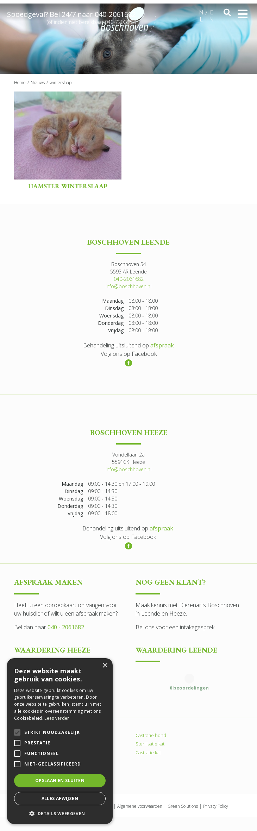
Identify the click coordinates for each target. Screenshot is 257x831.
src (227, 12)
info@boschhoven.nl (128, 286)
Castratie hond (151, 735)
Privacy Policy (215, 806)
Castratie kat (148, 752)
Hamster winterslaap (67, 186)
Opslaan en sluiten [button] (59, 780)
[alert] (60, 741)
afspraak (162, 345)
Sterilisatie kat (150, 744)
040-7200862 (120, 23)
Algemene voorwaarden (139, 806)
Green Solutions (183, 806)
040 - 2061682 (66, 627)
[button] (60, 813)
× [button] (104, 665)
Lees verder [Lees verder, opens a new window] (56, 718)
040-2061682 (115, 15)
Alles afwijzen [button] (60, 798)
